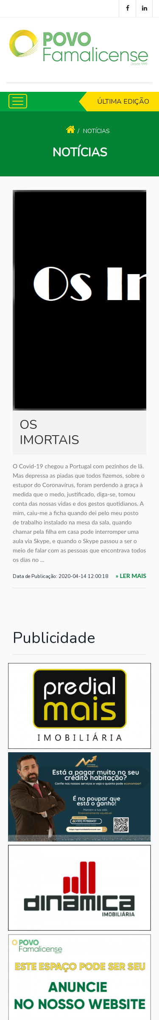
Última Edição (123, 101)
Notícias (96, 131)
